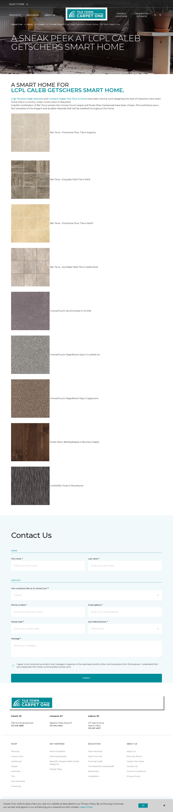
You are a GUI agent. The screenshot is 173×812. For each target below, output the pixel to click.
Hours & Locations (121, 15)
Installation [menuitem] (93, 776)
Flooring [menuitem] (15, 751)
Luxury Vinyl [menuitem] (17, 756)
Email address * (95, 605)
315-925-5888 (17, 725)
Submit (86, 678)
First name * (17, 559)
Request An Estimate (141, 15)
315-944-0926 (56, 725)
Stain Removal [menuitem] (95, 751)
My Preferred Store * (97, 622)
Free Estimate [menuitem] (18, 781)
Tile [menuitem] (13, 776)
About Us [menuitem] (131, 751)
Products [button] (15, 15)
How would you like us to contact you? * (30, 588)
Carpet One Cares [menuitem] (135, 761)
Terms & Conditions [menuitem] (136, 771)
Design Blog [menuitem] (56, 769)
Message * (16, 639)
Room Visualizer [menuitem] (57, 751)
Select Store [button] (16, 4)
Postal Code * (17, 622)
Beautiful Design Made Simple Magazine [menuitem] (64, 762)
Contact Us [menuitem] (132, 766)
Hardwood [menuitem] (16, 761)
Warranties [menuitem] (93, 771)
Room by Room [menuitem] (134, 756)
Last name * (93, 559)
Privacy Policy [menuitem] (133, 776)
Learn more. (86, 807)
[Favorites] (160, 15)
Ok (143, 805)
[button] (155, 15)
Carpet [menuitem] (14, 766)
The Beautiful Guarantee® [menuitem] (101, 766)
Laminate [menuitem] (15, 771)
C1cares (40, 24)
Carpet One (16, 24)
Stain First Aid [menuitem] (95, 756)
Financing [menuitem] (16, 786)
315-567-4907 (94, 728)
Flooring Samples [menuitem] (58, 756)
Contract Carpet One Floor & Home (67, 99)
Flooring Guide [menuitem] (95, 761)
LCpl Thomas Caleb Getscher (27, 99)
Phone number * (19, 605)
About (30, 24)
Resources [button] (32, 15)
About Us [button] (50, 15)
